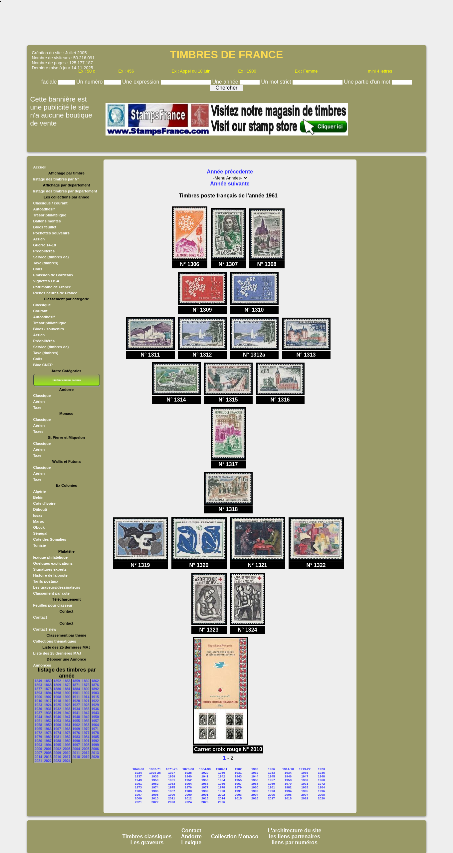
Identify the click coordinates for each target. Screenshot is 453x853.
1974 (57, 733)
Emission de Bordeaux (53, 275)
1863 (38, 685)
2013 (95, 753)
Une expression (141, 82)
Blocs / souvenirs (48, 329)
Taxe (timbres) (46, 263)
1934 (76, 709)
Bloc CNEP (43, 365)
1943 (95, 713)
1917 (47, 701)
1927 (76, 705)
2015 (47, 757)
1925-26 (155, 772)
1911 (76, 697)
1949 (85, 717)
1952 (47, 721)
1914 (85, 697)
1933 (66, 709)
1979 (38, 737)
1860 (85, 681)
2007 (38, 753)
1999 (95, 745)
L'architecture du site (294, 830)
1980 (47, 737)
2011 (76, 753)
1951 (38, 721)
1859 (76, 681)
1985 (95, 737)
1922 (95, 701)
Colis (37, 269)
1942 (85, 713)
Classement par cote (51, 593)
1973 (47, 733)
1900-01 (221, 769)
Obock (39, 527)
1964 (95, 725)
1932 (57, 709)
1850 (47, 681)
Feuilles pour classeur (53, 605)
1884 (76, 689)
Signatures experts (50, 569)
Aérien (39, 239)
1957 (95, 721)
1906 (38, 697)
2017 (66, 757)
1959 (47, 725)
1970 (85, 729)
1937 (38, 713)
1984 (85, 737)
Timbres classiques (146, 836)
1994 (47, 745)
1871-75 (171, 769)
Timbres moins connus (66, 380)
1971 (95, 729)
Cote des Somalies (49, 539)
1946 (57, 717)
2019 (85, 757)
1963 (85, 725)
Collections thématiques (54, 641)
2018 (76, 757)
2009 (57, 753)
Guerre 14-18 (44, 245)
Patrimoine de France (52, 287)
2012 (85, 753)
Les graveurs (147, 842)
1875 (85, 685)
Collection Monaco (234, 836)
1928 (85, 705)
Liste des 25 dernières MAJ (57, 653)
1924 (47, 705)
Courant (40, 311)
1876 (95, 685)
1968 (66, 729)
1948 (76, 717)
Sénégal (40, 533)
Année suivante (229, 183)
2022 (47, 761)
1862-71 (155, 769)
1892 (95, 689)
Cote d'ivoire (44, 503)
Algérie (39, 491)
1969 (76, 729)
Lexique (191, 842)
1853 (66, 681)
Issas (38, 515)
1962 (76, 725)
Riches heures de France (55, 293)
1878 (47, 689)
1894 (47, 693)
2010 (66, 753)
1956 (85, 721)
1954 (66, 721)
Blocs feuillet (45, 227)
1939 (57, 713)
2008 (47, 753)
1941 (76, 713)
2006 (95, 749)
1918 (57, 701)
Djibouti (40, 509)
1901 (76, 693)
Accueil (40, 167)
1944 (38, 717)
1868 (47, 685)
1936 (95, 709)
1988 (57, 741)
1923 (38, 705)
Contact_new (45, 629)
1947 (66, 717)
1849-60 (138, 769)
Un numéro (90, 82)
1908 (57, 697)
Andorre (191, 836)
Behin (38, 497)
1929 (95, 705)
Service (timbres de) (51, 257)
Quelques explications (53, 563)
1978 (95, 733)
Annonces (42, 665)
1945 (47, 717)
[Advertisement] (226, 25)
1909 (66, 697)
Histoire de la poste (50, 575)
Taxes (38, 431)
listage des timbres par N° (56, 179)
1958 (38, 725)
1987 (47, 741)
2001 (47, 749)
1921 (85, 701)
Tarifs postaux (46, 581)
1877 (38, 689)
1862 (95, 681)
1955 (76, 721)
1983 (76, 737)
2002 (57, 749)
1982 (66, 737)
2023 (57, 761)
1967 (57, 729)
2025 (204, 802)
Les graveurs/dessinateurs (57, 587)
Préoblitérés (44, 251)
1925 (57, 705)
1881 (66, 689)
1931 (47, 709)
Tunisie (39, 545)
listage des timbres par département (65, 191)
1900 (66, 693)
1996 (66, 745)
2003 (66, 749)
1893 (38, 693)
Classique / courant (50, 203)
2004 (76, 749)
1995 (57, 745)
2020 (95, 757)
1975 (66, 733)
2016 (57, 757)
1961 (66, 725)
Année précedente (230, 171)
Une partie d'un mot (368, 82)
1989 (66, 741)
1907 (47, 697)
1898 (57, 693)
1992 (95, 741)
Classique (42, 305)
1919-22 (305, 769)
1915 (95, 697)
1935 (85, 709)
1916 (38, 701)
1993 (38, 745)
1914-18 (288, 769)
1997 (76, 745)
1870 (66, 685)
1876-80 (188, 769)
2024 (66, 761)
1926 (66, 705)
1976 (76, 733)
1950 (95, 717)
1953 (57, 721)
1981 (57, 737)
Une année (226, 82)
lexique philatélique (50, 557)
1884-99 (205, 769)
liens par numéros (295, 842)
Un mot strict (277, 82)
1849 (38, 681)
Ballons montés (47, 221)
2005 (85, 749)
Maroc (38, 521)
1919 (66, 701)
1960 (57, 725)
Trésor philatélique (49, 215)
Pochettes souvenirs (51, 233)
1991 (85, 741)
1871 (76, 685)
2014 (38, 757)
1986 (38, 741)
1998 (85, 745)
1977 (85, 733)
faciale (49, 82)
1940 (66, 713)
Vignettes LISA (46, 281)
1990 (76, 741)
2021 (38, 761)
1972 (38, 733)
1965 (38, 729)
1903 (95, 693)
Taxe (37, 408)
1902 (85, 693)
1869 (57, 685)
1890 (85, 689)
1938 (47, 713)
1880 (57, 689)
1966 (47, 729)
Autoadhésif (44, 209)
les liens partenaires (294, 836)
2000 (38, 749)
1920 (76, 701)
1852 (57, 681)
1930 (38, 709)
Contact (40, 617)
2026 (221, 802)
